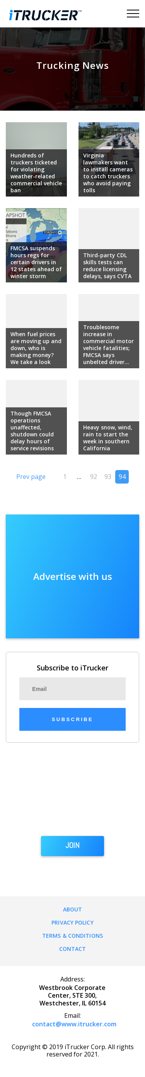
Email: (72, 1015)
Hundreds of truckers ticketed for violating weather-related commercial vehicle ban (36, 173)
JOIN (72, 846)
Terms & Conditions (72, 935)
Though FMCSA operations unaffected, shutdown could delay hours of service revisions (32, 431)
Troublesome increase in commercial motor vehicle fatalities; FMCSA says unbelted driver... (108, 344)
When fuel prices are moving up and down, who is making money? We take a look (35, 348)
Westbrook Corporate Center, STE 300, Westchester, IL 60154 (72, 995)
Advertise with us (72, 576)
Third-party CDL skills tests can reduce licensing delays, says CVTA (107, 265)
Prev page (31, 476)
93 (107, 476)
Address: (72, 979)
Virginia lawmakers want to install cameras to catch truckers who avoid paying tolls (108, 173)
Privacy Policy (72, 922)
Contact (72, 948)
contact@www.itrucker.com (74, 1024)
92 (93, 476)
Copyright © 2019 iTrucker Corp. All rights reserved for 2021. (73, 1050)
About (72, 909)
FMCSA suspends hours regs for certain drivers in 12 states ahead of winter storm (36, 262)
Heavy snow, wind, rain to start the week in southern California (107, 438)
